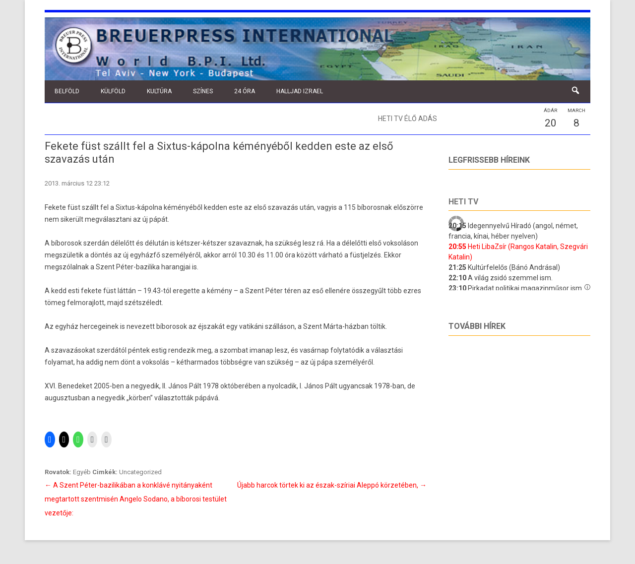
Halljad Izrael (299, 91)
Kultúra (159, 91)
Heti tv (463, 201)
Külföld (113, 91)
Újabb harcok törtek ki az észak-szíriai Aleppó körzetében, (332, 485)
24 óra (244, 91)
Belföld (67, 91)
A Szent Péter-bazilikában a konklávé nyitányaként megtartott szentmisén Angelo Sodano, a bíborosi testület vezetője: (136, 499)
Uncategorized (140, 472)
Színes (203, 91)
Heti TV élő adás (407, 119)
